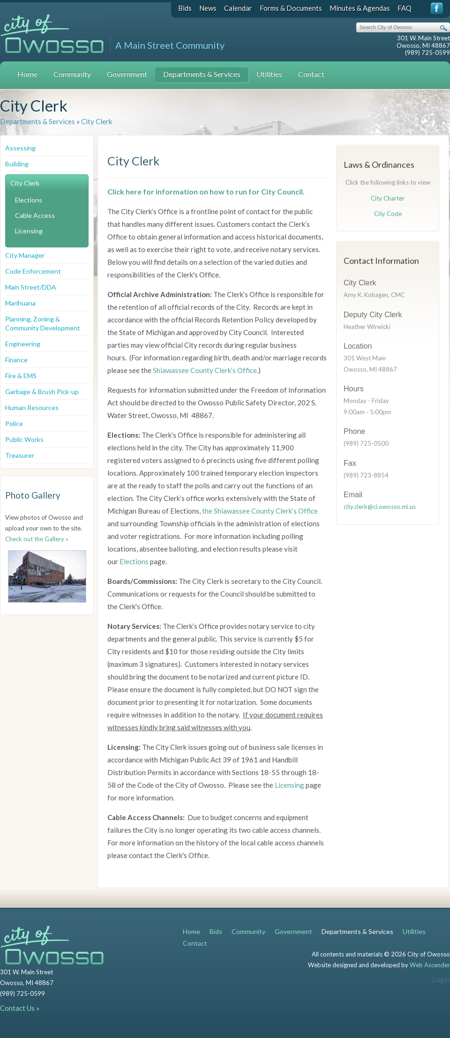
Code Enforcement (33, 271)
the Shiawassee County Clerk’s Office (259, 511)
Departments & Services (201, 73)
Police (14, 423)
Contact (311, 73)
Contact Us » (19, 1008)
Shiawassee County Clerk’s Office (205, 370)
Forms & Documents (291, 8)
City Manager (25, 255)
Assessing (20, 148)
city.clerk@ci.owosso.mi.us (380, 506)
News (208, 8)
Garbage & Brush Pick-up (42, 392)
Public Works (24, 439)
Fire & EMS (21, 376)
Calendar (238, 8)
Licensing (29, 231)
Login (441, 979)
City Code (388, 213)
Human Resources (32, 407)
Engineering (22, 344)
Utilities (269, 73)
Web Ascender (430, 965)
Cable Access (35, 215)
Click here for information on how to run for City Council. (206, 191)
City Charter (388, 198)
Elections (28, 200)
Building (17, 164)
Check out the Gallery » (36, 539)
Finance (16, 360)
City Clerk (96, 121)
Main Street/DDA (30, 287)
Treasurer (19, 455)
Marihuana (20, 303)
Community (72, 73)
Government (127, 73)
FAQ (405, 8)
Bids (185, 8)
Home (27, 73)
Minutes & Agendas (360, 8)
